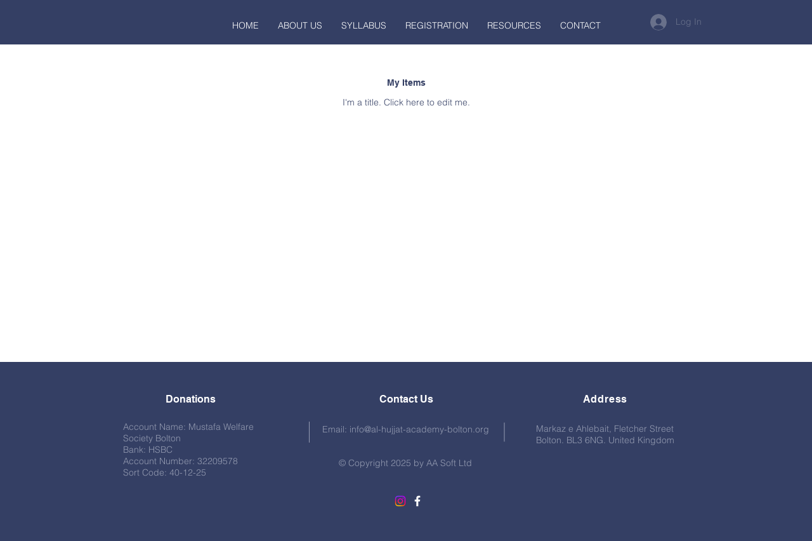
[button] (514, 25)
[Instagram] (400, 501)
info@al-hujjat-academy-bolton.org (419, 429)
